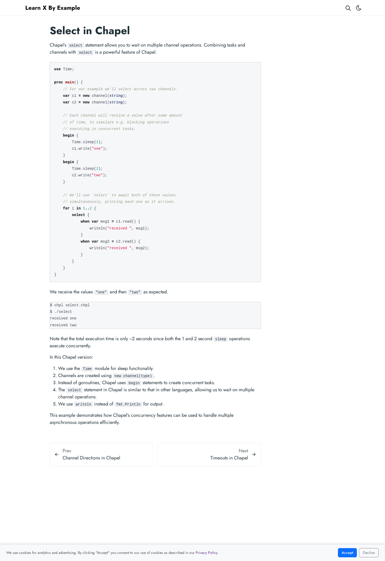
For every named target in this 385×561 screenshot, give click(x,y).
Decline (369, 552)
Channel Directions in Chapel (91, 457)
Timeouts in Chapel (229, 457)
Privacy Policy (206, 552)
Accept (347, 552)
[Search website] (348, 7)
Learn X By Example (52, 7)
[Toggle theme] (359, 7)
